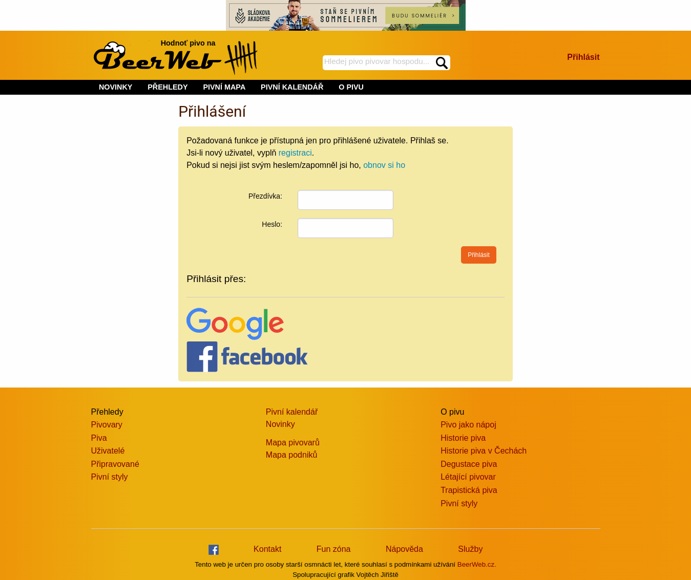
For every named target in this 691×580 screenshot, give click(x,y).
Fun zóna (334, 549)
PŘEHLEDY (167, 87)
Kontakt (267, 549)
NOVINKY (116, 87)
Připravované (115, 464)
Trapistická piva (469, 490)
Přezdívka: (265, 196)
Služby (470, 549)
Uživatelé (108, 450)
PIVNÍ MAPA (224, 87)
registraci (295, 152)
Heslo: (272, 224)
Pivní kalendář (292, 411)
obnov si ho (384, 165)
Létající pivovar (468, 476)
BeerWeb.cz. (476, 564)
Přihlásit (583, 57)
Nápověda (404, 549)
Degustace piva (469, 464)
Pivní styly (109, 476)
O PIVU (351, 87)
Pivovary (106, 424)
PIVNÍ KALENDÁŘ (292, 87)
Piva (99, 438)
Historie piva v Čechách (484, 450)
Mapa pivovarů (293, 442)
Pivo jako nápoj (468, 424)
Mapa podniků (292, 454)
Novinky (280, 424)
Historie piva (463, 438)
